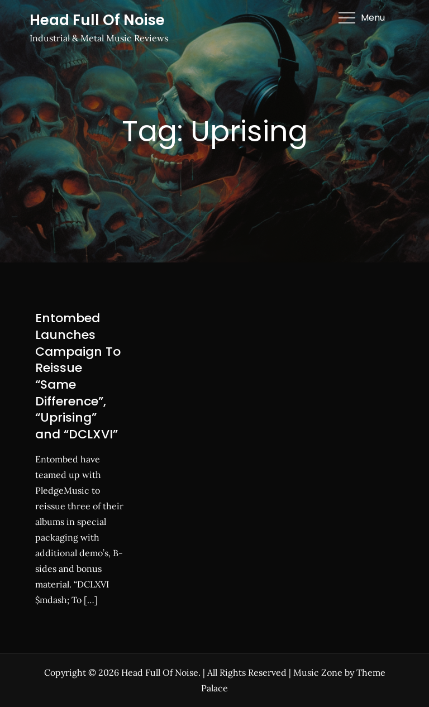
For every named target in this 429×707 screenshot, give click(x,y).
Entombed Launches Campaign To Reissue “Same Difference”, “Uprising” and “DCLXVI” (78, 376)
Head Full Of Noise (97, 20)
